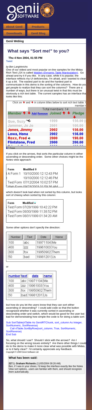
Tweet (9, 61)
